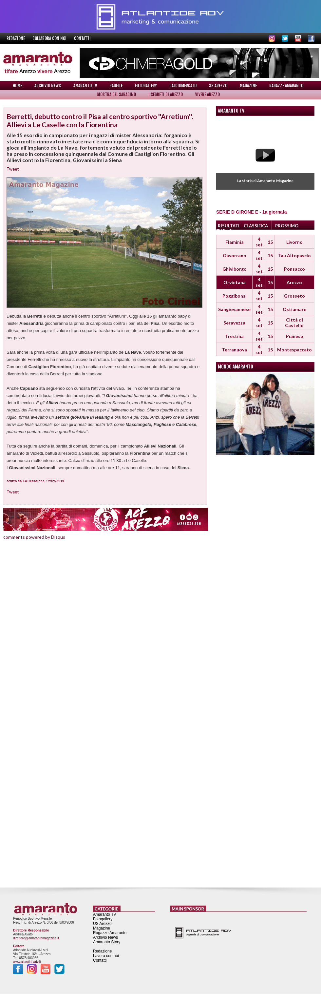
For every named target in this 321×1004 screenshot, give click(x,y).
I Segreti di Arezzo (165, 94)
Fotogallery (146, 85)
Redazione (16, 38)
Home (17, 85)
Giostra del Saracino (116, 94)
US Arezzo (102, 923)
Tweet (13, 169)
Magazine (248, 85)
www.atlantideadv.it (27, 962)
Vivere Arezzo (207, 94)
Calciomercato (183, 85)
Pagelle (116, 85)
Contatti (82, 38)
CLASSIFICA (256, 225)
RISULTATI (228, 225)
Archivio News (47, 85)
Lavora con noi (106, 955)
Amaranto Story (106, 942)
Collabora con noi (49, 38)
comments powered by (34, 537)
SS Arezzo (218, 85)
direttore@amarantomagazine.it (36, 938)
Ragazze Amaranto (286, 85)
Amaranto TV (85, 85)
